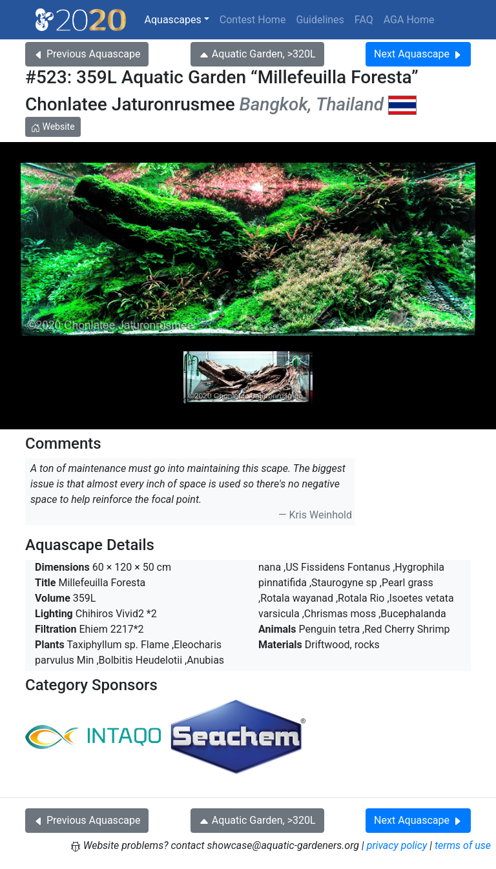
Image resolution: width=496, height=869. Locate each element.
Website (53, 126)
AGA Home (409, 20)
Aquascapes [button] (173, 20)
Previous (87, 54)
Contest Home (253, 20)
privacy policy (397, 845)
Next (418, 54)
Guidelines (320, 20)
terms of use (463, 845)
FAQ (364, 20)
